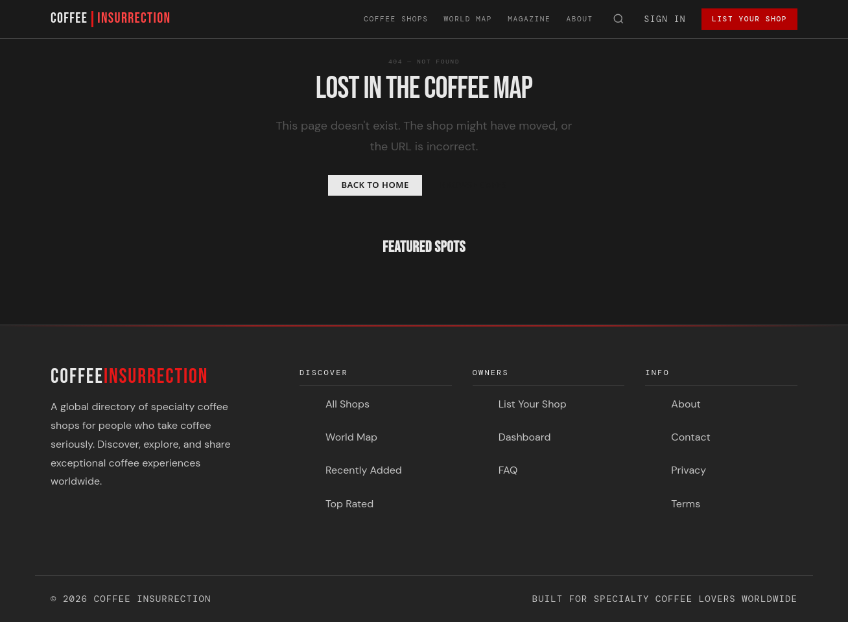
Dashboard (525, 437)
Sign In (665, 19)
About (579, 18)
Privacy (688, 470)
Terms (685, 504)
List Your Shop (749, 18)
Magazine (529, 18)
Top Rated (349, 504)
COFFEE (111, 19)
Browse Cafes (473, 184)
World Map (468, 18)
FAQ (508, 470)
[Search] (619, 19)
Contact (690, 437)
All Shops (347, 404)
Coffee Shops (396, 18)
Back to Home (374, 184)
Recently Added (363, 470)
